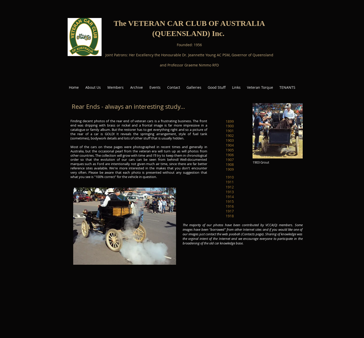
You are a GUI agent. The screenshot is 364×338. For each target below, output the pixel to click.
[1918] (229, 216)
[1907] (229, 159)
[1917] (229, 211)
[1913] (229, 192)
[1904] (229, 145)
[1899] (229, 121)
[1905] (229, 150)
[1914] (229, 196)
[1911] (229, 182)
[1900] (229, 125)
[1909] (229, 169)
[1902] (229, 135)
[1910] (229, 177)
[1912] (229, 187)
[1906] (229, 154)
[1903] (229, 140)
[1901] (229, 130)
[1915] (229, 201)
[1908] (229, 164)
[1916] (229, 206)
